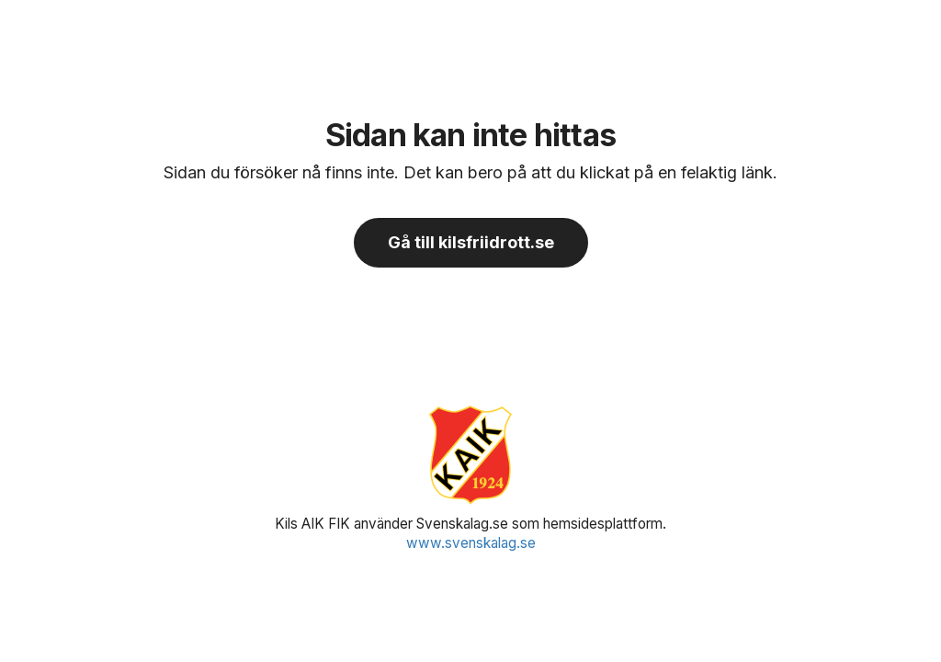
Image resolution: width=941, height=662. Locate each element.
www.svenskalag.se (471, 543)
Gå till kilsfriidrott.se (471, 242)
